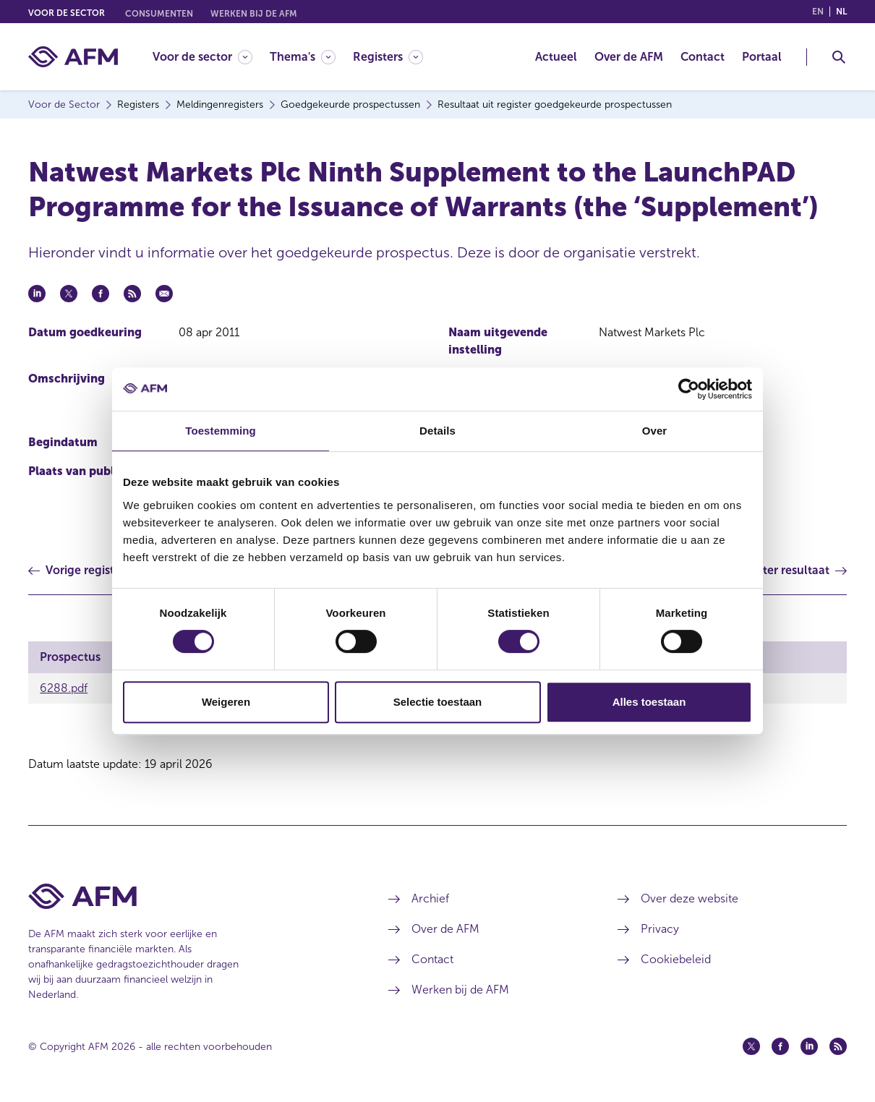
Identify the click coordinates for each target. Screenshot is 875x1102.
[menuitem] (211, 56)
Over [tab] (654, 430)
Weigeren (226, 702)
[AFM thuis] (73, 56)
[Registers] (388, 56)
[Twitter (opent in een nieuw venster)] (751, 1046)
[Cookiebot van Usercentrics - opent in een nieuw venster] (689, 389)
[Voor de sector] (202, 56)
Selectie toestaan (437, 702)
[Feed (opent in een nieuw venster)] (838, 1046)
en (818, 12)
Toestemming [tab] (220, 430)
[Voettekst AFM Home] (186, 896)
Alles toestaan (649, 702)
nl (841, 12)
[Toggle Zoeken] (839, 57)
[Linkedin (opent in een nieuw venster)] (809, 1046)
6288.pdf (64, 688)
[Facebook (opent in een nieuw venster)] (780, 1046)
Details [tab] (437, 430)
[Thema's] (303, 56)
